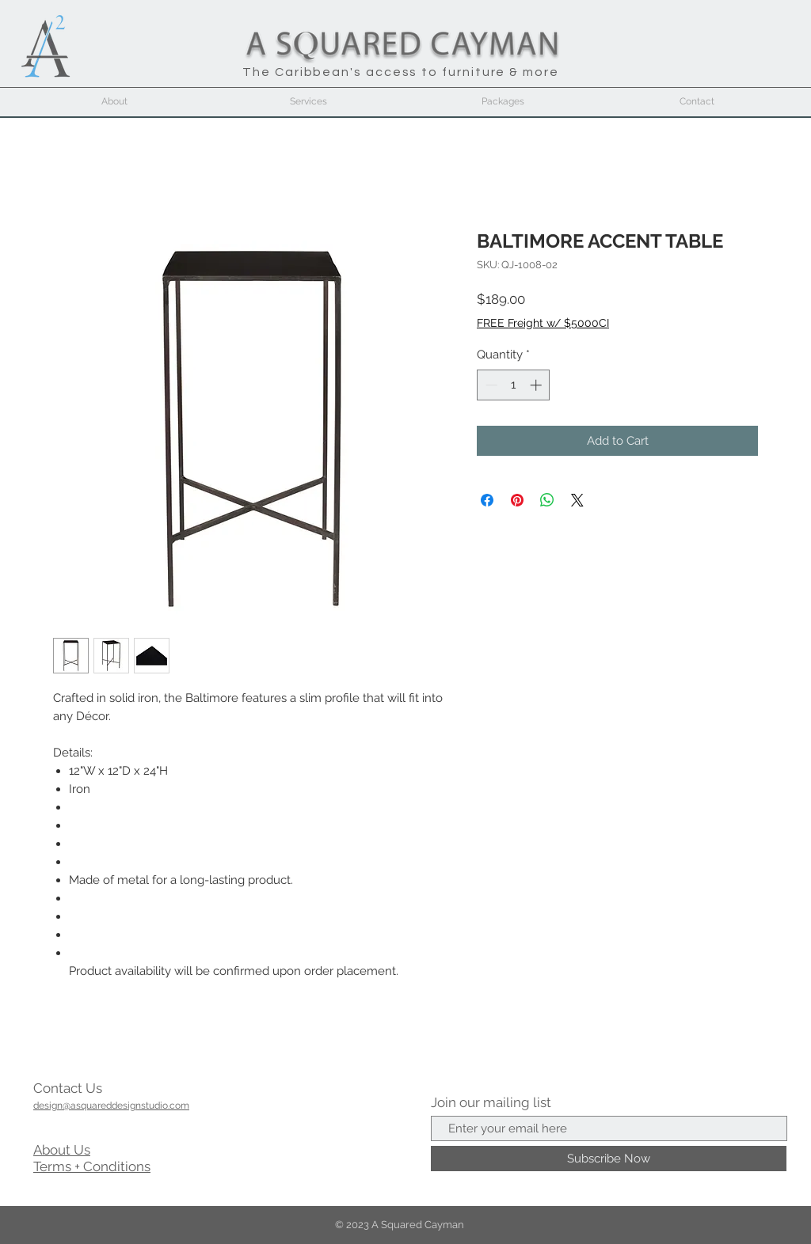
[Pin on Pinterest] (517, 500)
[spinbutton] (514, 385)
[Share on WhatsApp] (547, 500)
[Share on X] (577, 500)
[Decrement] (490, 385)
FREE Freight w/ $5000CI (543, 323)
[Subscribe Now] (608, 1158)
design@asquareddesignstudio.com (111, 1105)
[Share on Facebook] (487, 500)
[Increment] (537, 385)
